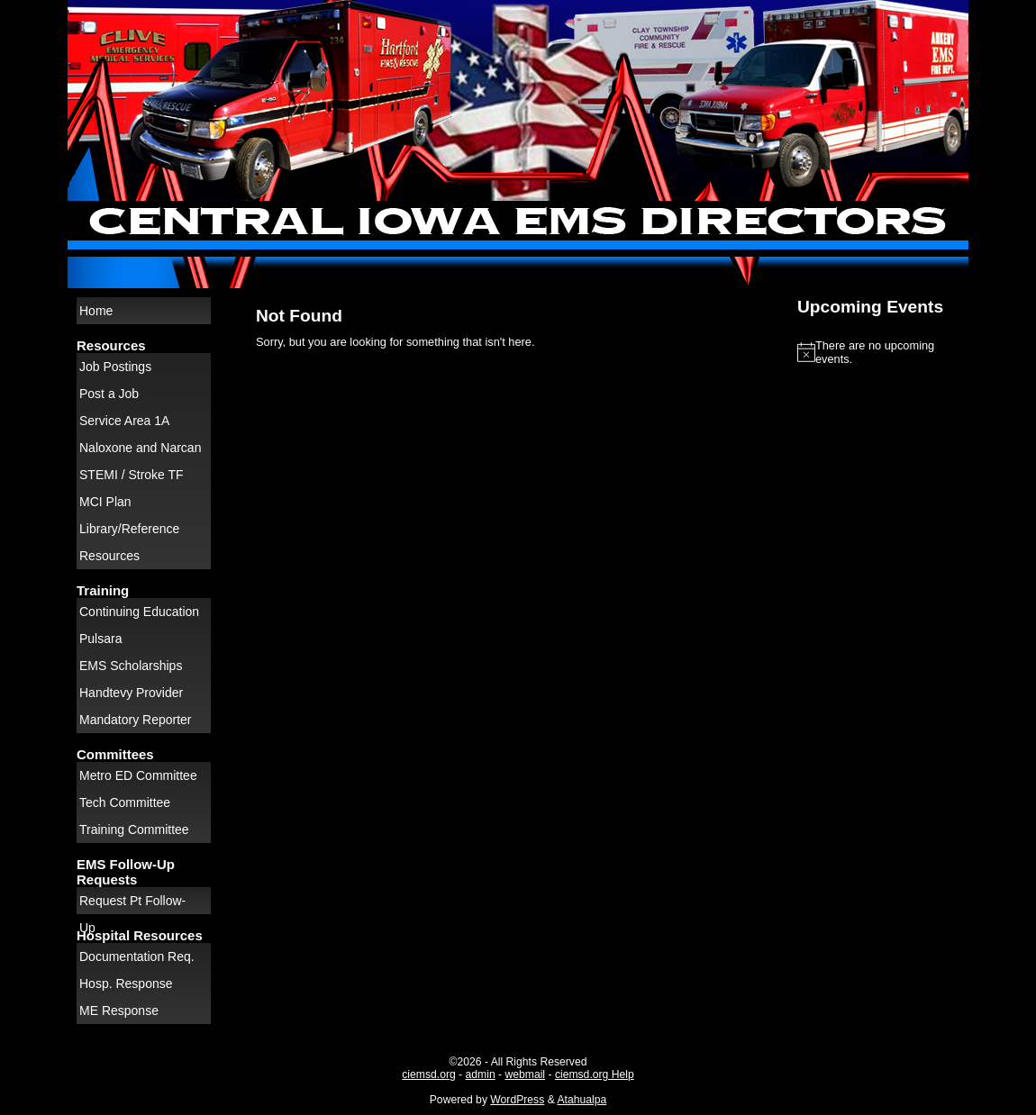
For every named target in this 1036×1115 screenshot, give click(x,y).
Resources (109, 555)
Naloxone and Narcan (140, 447)
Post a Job (109, 393)
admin (480, 1074)
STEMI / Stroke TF (131, 474)
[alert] (878, 352)
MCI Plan (105, 501)
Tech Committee (124, 802)
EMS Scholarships (130, 665)
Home (96, 311)
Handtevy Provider (131, 692)
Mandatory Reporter (135, 719)
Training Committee (134, 829)
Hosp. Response (126, 983)
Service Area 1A (124, 420)
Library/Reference (129, 528)
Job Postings (115, 366)
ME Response (119, 1010)
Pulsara (100, 638)
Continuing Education (139, 611)
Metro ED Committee (138, 775)
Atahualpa (581, 1099)
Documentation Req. (137, 956)
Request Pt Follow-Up (132, 903)
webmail (524, 1074)
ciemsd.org (428, 1074)
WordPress (517, 1099)
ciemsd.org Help (594, 1074)
